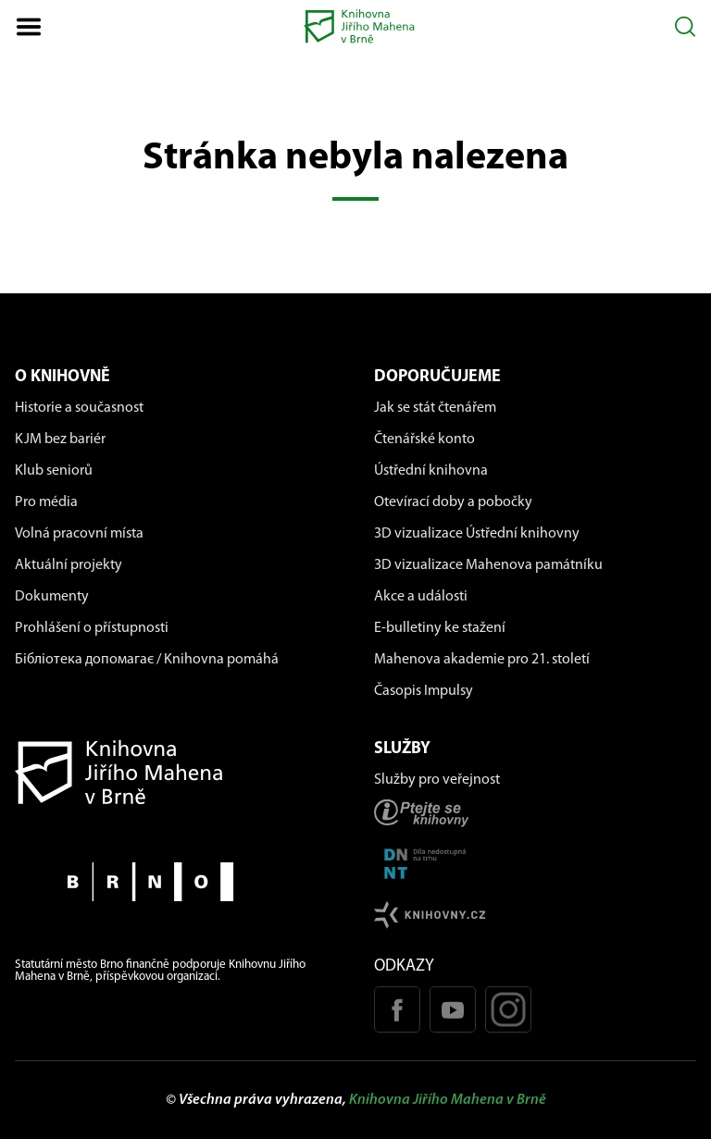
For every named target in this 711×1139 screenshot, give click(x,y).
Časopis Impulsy (423, 691)
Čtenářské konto (424, 439)
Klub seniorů (54, 471)
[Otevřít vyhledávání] (685, 26)
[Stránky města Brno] (176, 881)
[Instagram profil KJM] (508, 1009)
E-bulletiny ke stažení (439, 628)
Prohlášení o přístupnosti (91, 628)
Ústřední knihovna (431, 471)
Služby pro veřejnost (437, 780)
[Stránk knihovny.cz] (535, 914)
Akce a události (421, 596)
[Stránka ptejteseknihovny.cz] (535, 813)
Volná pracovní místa (79, 533)
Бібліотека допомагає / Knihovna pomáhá (147, 659)
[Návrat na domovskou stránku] (176, 772)
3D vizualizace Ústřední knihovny (477, 533)
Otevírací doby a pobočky (453, 502)
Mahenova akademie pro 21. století (482, 659)
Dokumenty (52, 596)
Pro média (46, 502)
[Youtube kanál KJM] (453, 1009)
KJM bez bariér (60, 439)
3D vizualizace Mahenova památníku (488, 565)
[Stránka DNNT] (535, 863)
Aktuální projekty (68, 565)
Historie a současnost (79, 408)
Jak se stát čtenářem (435, 408)
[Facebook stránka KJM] (397, 1009)
